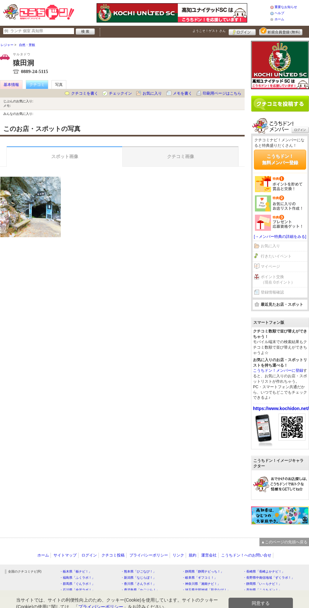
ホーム (279, 19)
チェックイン (120, 93)
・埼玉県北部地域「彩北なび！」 (206, 590)
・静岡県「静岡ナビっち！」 (203, 571)
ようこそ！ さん (209, 31)
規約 (192, 555)
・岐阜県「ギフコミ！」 (199, 577)
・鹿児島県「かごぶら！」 (140, 590)
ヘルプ (279, 13)
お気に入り (152, 93)
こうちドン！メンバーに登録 (278, 370)
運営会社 (209, 555)
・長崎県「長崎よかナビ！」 (264, 571)
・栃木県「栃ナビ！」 (76, 571)
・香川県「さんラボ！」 (138, 583)
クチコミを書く (84, 93)
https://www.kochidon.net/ (281, 408)
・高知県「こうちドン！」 (262, 590)
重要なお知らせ (286, 7)
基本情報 (11, 84)
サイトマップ (65, 555)
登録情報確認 (272, 292)
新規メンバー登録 (281, 31)
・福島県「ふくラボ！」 (77, 577)
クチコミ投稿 (113, 555)
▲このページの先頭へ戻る (284, 542)
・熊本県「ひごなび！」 (138, 571)
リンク (178, 555)
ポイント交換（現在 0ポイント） (278, 280)
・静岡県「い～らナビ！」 (262, 583)
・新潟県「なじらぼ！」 (138, 577)
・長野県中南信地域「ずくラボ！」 (269, 577)
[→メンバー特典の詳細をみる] (280, 236)
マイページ (270, 266)
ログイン (242, 31)
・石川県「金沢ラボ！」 (77, 590)
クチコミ (37, 84)
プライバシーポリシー (148, 555)
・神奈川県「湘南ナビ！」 (201, 583)
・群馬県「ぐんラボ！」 (77, 583)
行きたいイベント (276, 256)
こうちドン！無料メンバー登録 (280, 159)
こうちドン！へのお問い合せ (246, 555)
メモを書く (182, 93)
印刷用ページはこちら (222, 93)
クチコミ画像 (180, 156)
